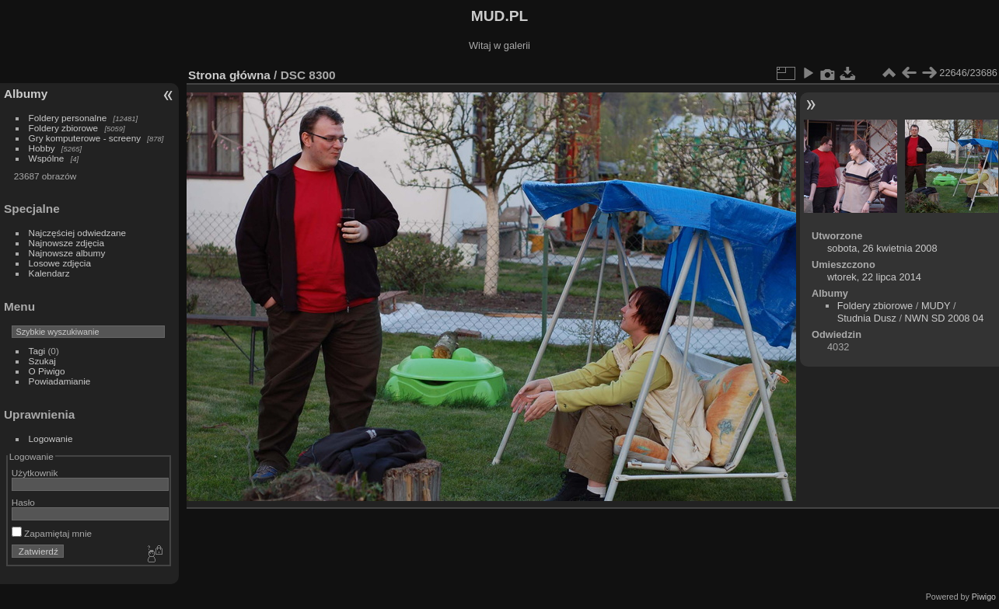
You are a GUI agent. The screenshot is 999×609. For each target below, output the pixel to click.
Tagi (37, 351)
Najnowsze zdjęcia (66, 243)
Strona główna (229, 75)
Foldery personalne (68, 118)
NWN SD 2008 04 (944, 318)
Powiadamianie (60, 381)
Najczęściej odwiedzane (78, 233)
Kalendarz (49, 273)
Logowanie (51, 438)
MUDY (935, 305)
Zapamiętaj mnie (52, 533)
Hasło (23, 502)
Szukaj (42, 361)
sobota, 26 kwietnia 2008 (882, 248)
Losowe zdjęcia (60, 263)
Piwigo (984, 596)
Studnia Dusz (866, 318)
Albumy (25, 93)
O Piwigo (47, 371)
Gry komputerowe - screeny (85, 138)
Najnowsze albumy (67, 253)
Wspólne (47, 158)
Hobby (42, 148)
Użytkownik (35, 473)
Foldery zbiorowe (64, 128)
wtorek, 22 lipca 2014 (874, 277)
